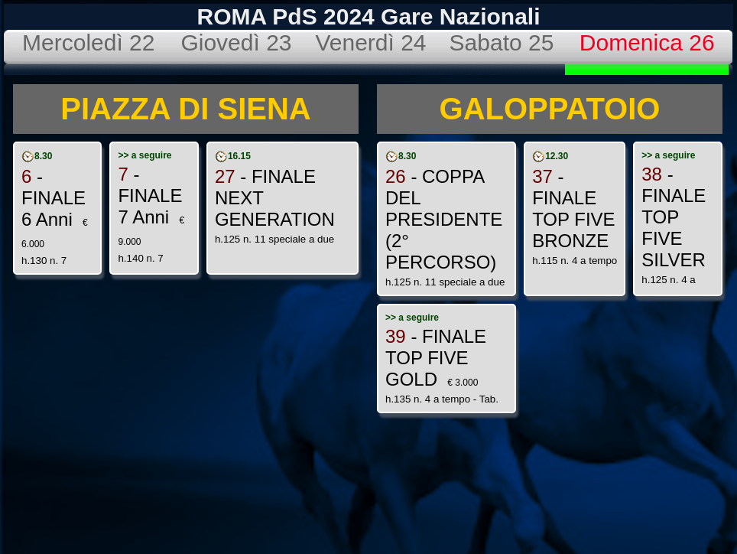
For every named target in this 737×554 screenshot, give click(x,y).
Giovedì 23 (235, 42)
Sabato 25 (502, 42)
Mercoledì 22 (88, 42)
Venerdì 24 (370, 42)
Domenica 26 (647, 42)
